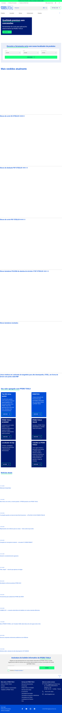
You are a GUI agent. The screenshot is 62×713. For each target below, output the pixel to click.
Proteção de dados (19, 670)
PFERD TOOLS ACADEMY (28, 687)
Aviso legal (3, 707)
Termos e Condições (5, 710)
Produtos (3, 13)
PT (59, 2)
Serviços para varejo (26, 689)
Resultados (31, 57)
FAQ (23, 701)
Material (24, 50)
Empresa (40, 13)
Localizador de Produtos (27, 699)
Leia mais (6, 464)
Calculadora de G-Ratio (27, 697)
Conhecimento (30, 13)
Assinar (47, 667)
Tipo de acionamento (44, 50)
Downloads (24, 686)
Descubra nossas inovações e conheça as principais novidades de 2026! (31, 0)
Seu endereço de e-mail (11, 665)
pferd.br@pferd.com (48, 694)
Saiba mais (7, 32)
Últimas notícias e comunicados (8, 687)
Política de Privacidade (6, 708)
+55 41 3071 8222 (47, 691)
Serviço (20, 13)
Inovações (12, 13)
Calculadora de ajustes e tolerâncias (30, 695)
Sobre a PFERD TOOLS (6, 684)
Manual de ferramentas (27, 684)
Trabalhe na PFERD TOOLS (7, 689)
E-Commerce (25, 691)
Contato (3, 686)
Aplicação (6, 50)
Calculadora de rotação (27, 693)
